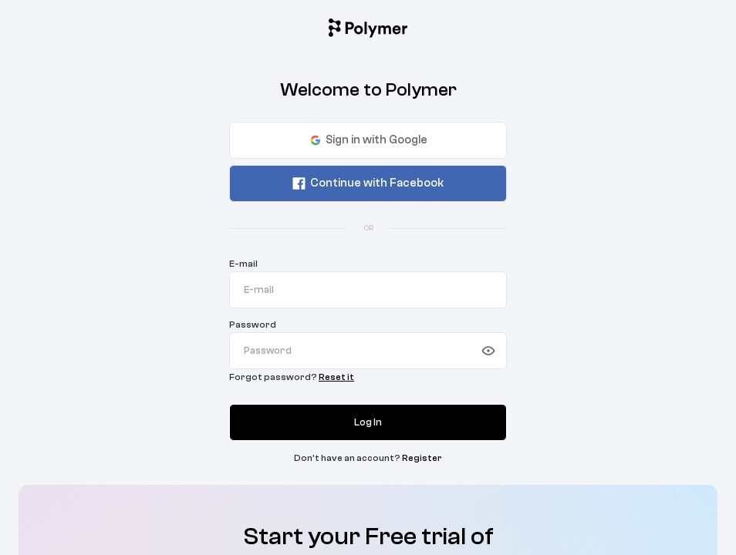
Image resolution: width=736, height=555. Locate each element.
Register (422, 457)
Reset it (336, 377)
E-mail (243, 263)
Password (252, 324)
